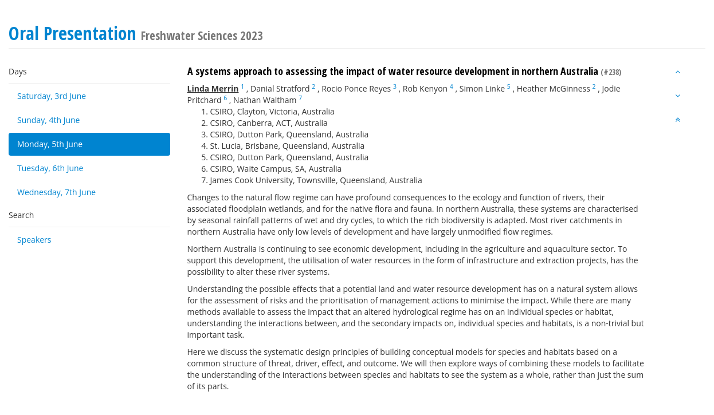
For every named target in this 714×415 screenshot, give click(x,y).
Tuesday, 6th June (50, 168)
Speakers (34, 239)
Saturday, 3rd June (51, 95)
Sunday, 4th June (48, 119)
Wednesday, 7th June (56, 192)
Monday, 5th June (50, 144)
